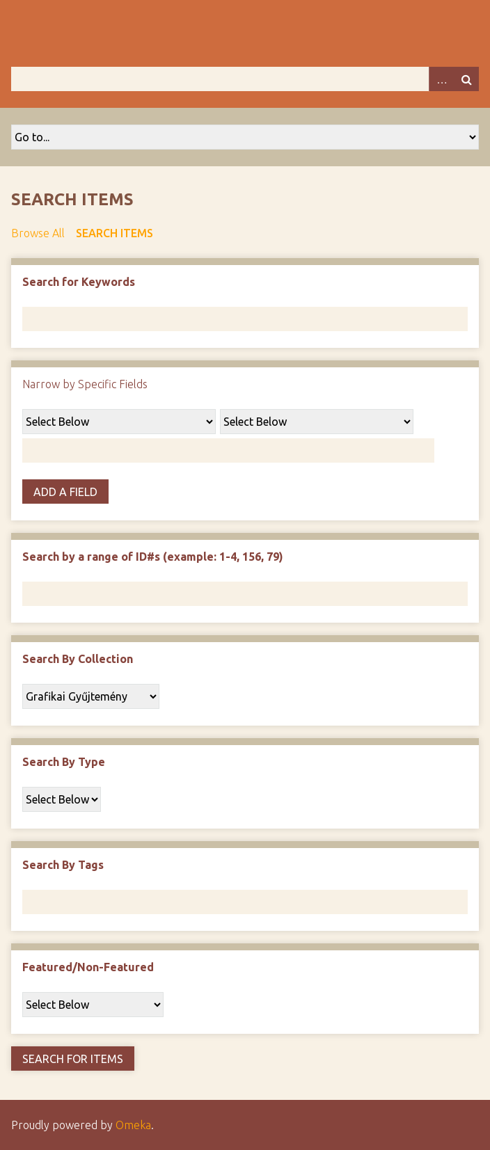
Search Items (114, 233)
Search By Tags (63, 864)
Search (466, 79)
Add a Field (65, 492)
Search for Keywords (78, 281)
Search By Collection (77, 659)
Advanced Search (441, 79)
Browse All (38, 233)
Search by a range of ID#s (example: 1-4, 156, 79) (152, 556)
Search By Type (63, 762)
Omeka (133, 1125)
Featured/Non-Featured (88, 967)
